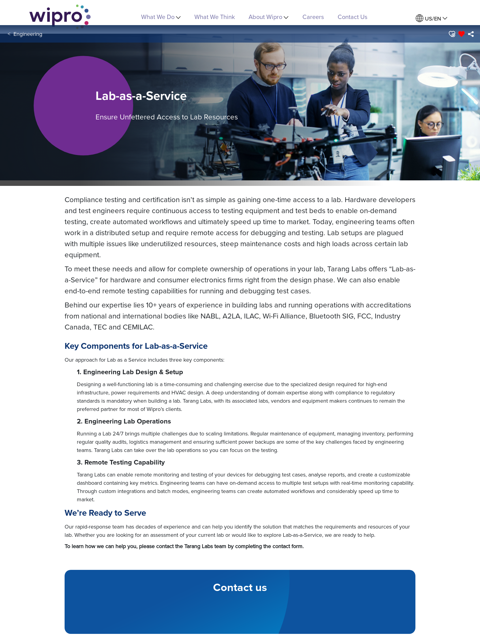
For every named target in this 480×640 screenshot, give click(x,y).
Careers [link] (313, 16)
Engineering (27, 34)
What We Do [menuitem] (161, 16)
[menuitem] (431, 18)
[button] (451, 34)
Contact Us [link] (352, 16)
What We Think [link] (214, 16)
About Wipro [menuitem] (268, 16)
